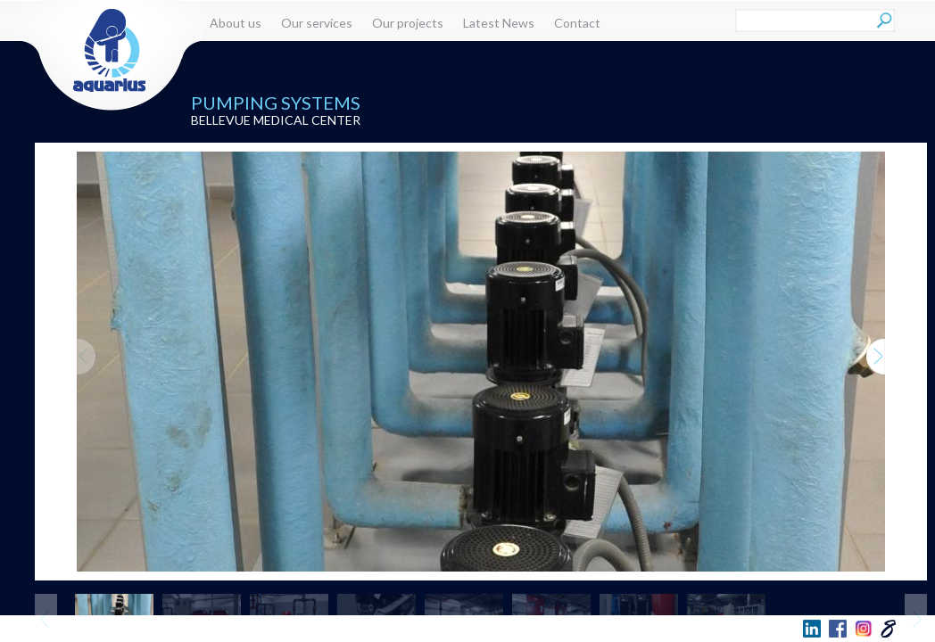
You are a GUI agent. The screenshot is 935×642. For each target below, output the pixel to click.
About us (235, 22)
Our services (316, 22)
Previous (86, 339)
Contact (577, 22)
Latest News (498, 22)
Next (876, 339)
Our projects (407, 22)
